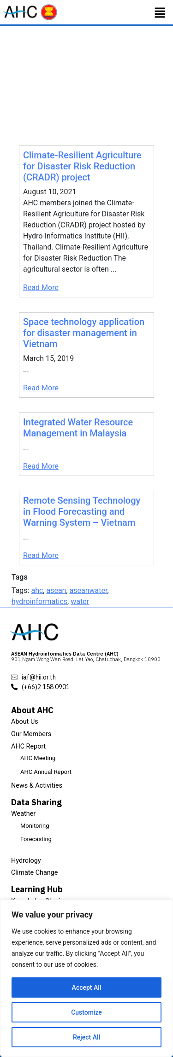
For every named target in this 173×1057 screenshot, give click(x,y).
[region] (86, 978)
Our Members (31, 734)
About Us (24, 722)
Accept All (86, 987)
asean (56, 590)
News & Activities (36, 786)
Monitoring (34, 825)
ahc (37, 590)
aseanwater (88, 590)
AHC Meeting (37, 758)
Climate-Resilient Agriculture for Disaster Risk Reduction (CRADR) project (82, 166)
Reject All (86, 1037)
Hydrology (26, 861)
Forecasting (36, 839)
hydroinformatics (39, 601)
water (80, 601)
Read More (41, 287)
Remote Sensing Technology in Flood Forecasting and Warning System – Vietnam (81, 511)
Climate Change (34, 873)
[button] (160, 12)
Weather (23, 814)
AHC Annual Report (46, 771)
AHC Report (28, 746)
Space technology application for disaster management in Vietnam (83, 332)
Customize (86, 1012)
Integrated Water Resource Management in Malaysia (78, 428)
